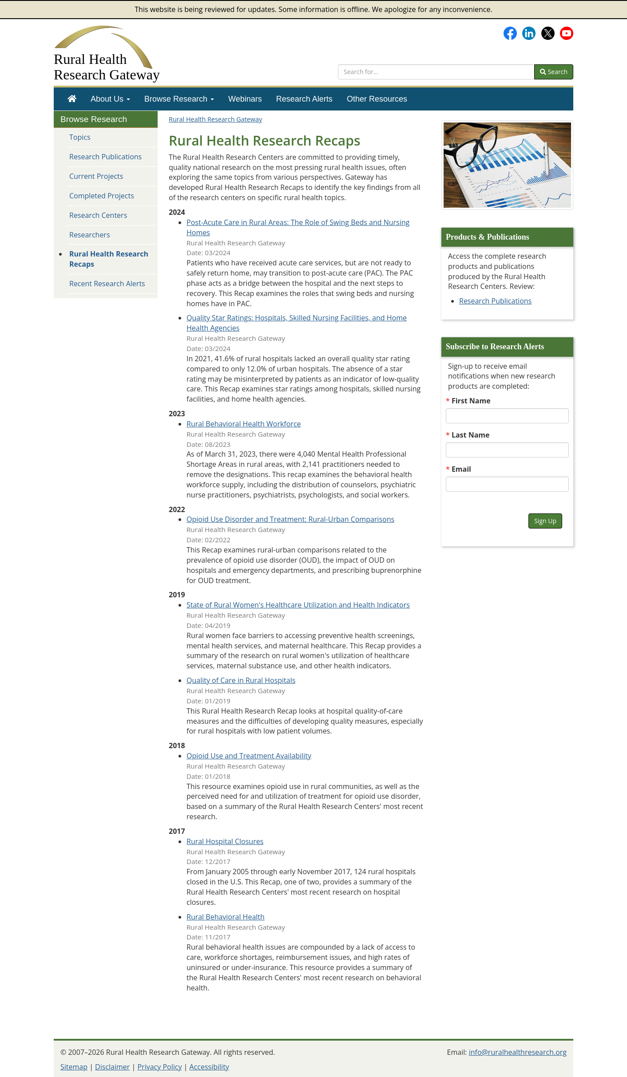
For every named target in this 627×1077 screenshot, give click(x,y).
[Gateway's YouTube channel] (566, 32)
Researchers (89, 235)
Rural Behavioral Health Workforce (244, 424)
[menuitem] (71, 98)
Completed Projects (101, 196)
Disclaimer (112, 1067)
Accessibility (209, 1067)
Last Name (471, 435)
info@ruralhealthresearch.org (518, 1052)
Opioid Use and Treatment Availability (249, 756)
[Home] (71, 98)
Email (461, 469)
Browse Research (179, 99)
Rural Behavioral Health (226, 917)
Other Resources (377, 99)
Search (553, 71)
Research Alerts (304, 99)
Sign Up (545, 521)
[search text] (436, 71)
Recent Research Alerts (107, 283)
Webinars (245, 99)
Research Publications (105, 157)
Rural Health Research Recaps (108, 259)
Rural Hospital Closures (225, 841)
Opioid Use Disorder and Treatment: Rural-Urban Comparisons (290, 519)
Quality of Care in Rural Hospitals (241, 680)
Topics (80, 137)
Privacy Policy (159, 1067)
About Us (110, 99)
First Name (471, 401)
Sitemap (73, 1067)
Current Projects (96, 176)
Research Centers (98, 215)
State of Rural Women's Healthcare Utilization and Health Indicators (298, 605)
